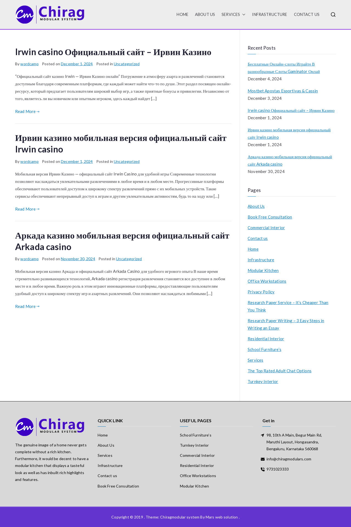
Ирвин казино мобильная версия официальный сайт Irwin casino (289, 133)
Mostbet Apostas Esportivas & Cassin (283, 90)
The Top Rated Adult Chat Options (280, 370)
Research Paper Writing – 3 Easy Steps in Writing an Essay (286, 324)
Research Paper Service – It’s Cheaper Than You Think (288, 306)
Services (233, 14)
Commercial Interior (266, 227)
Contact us (307, 14)
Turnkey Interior (263, 381)
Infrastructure (269, 14)
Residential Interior (266, 338)
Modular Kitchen (263, 270)
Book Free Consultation (270, 216)
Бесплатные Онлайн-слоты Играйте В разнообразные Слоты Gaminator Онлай (284, 67)
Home (253, 248)
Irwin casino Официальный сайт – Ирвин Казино (113, 51)
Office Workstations (267, 281)
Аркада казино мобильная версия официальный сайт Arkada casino (290, 160)
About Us (205, 14)
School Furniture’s (264, 349)
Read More (27, 111)
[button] (242, 14)
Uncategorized (127, 63)
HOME (182, 14)
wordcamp (29, 63)
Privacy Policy (261, 291)
